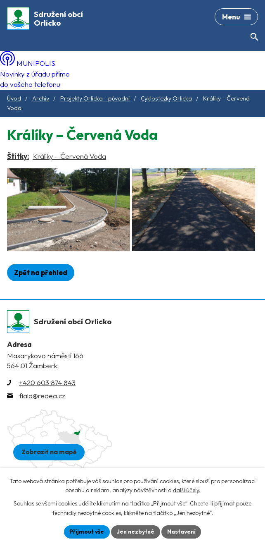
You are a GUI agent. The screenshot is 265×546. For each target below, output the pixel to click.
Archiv (40, 98)
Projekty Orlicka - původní (95, 98)
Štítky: (18, 156)
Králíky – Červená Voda (69, 156)
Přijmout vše (85, 531)
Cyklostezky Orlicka (166, 98)
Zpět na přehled (40, 280)
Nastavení (182, 531)
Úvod (14, 98)
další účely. (186, 490)
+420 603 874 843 (47, 390)
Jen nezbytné (135, 531)
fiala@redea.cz (42, 404)
